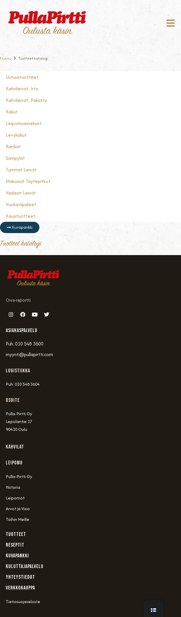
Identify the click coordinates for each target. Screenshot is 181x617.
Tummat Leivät (21, 169)
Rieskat (13, 146)
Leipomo (14, 463)
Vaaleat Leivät (21, 192)
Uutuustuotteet (22, 77)
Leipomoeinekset (24, 123)
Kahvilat (15, 447)
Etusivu (5, 58)
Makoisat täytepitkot (28, 181)
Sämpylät (15, 158)
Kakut (12, 111)
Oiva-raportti (18, 300)
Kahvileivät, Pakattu (26, 100)
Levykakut (16, 134)
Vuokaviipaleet (21, 204)
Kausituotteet (20, 216)
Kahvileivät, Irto (22, 88)
